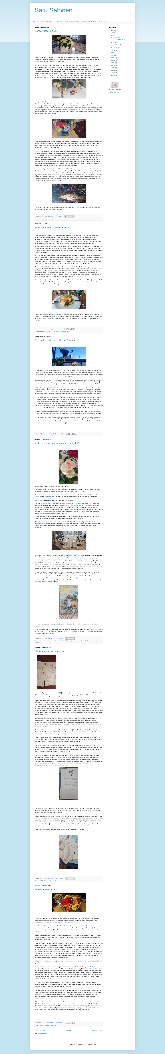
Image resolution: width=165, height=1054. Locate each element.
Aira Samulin (44, 641)
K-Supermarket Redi (46, 219)
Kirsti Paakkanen (50, 496)
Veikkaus (60, 219)
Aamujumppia (77, 574)
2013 (112, 75)
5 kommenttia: (58, 329)
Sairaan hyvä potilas (72, 21)
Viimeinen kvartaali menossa (49, 651)
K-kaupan (67, 407)
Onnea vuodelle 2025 (46, 31)
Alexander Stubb (52, 641)
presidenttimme (78, 505)
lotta (56, 880)
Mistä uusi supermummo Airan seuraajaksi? (57, 443)
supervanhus (63, 331)
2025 (112, 32)
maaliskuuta (116, 45)
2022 (112, 53)
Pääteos (60, 21)
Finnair (57, 331)
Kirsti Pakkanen (67, 641)
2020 (112, 58)
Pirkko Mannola (90, 641)
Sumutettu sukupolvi (47, 21)
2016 (112, 67)
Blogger (93, 1044)
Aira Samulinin (39, 500)
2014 (112, 72)
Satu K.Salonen (116, 89)
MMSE (48, 1025)
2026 (112, 30)
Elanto (53, 331)
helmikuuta (116, 47)
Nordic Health (82, 641)
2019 (112, 60)
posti (53, 219)
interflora (43, 1025)
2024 (112, 35)
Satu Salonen (54, 10)
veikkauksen (81, 171)
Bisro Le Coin (44, 331)
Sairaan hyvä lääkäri (89, 21)
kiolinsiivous (52, 880)
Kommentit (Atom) (43, 1033)
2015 (112, 70)
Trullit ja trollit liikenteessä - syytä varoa (55, 340)
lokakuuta (116, 42)
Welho (68, 331)
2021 (112, 55)
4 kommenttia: (58, 216)
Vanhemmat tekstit (97, 1030)
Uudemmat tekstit (40, 1030)
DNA (50, 331)
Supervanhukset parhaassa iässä (52, 227)
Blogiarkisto (102, 21)
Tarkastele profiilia (114, 92)
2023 (112, 50)
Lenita (37, 516)
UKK (36, 642)
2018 (112, 63)
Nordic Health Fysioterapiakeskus (74, 555)
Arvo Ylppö (60, 641)
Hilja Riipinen (44, 880)
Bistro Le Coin (55, 316)
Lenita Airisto (75, 641)
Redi (56, 219)
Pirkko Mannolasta (46, 503)
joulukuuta (116, 37)
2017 (112, 65)
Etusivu (35, 21)
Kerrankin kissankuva (46, 889)
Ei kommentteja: (59, 433)
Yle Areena (41, 642)
